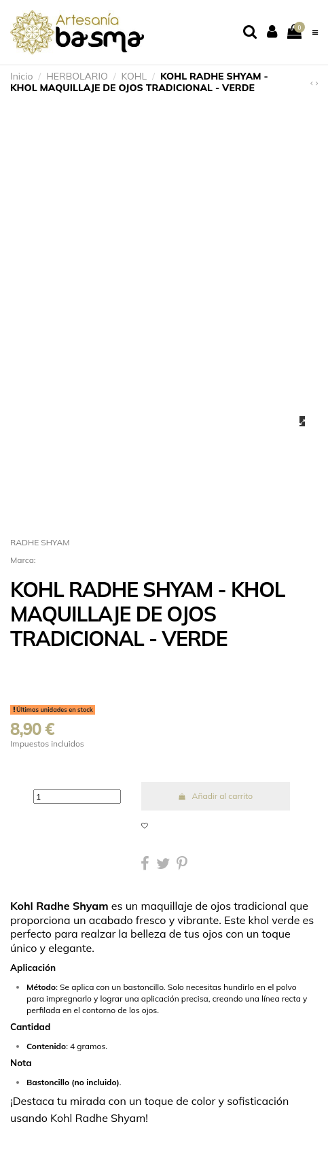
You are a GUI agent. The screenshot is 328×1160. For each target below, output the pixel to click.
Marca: (23, 560)
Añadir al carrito (215, 796)
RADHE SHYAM (40, 542)
